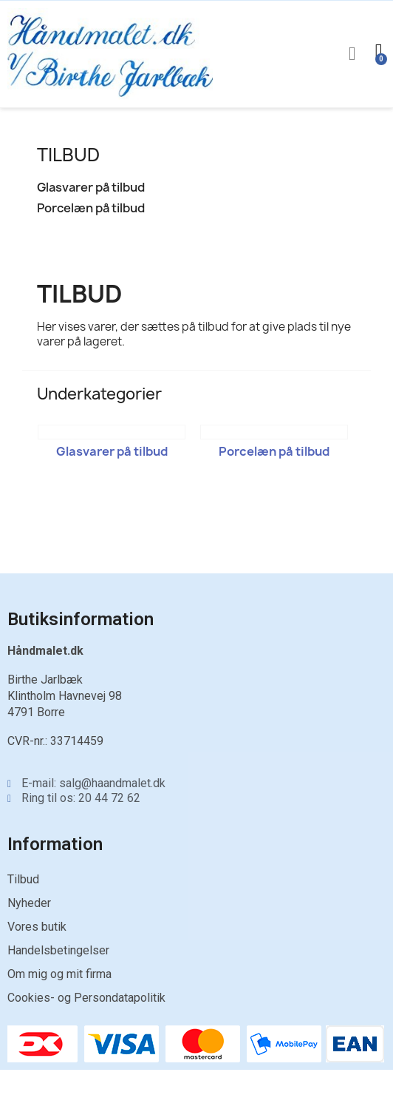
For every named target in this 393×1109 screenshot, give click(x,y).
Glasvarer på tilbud (91, 187)
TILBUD (68, 154)
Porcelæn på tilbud (91, 208)
